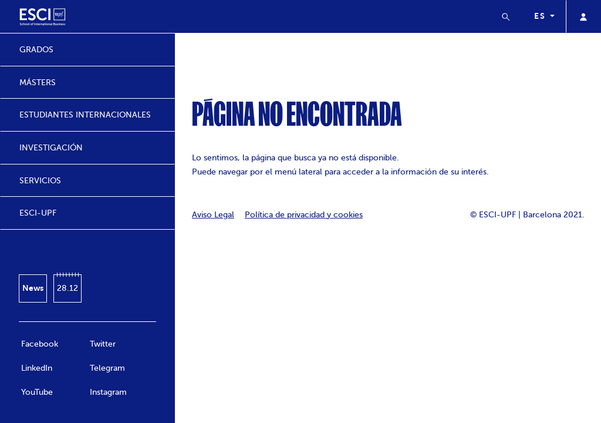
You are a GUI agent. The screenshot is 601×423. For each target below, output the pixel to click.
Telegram (107, 368)
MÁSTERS (37, 82)
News (32, 288)
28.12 (67, 288)
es (541, 16)
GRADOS (36, 49)
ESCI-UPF (37, 213)
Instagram (108, 392)
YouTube (37, 392)
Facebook (39, 344)
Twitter (103, 344)
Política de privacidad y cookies (304, 214)
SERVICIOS (40, 180)
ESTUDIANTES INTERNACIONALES (85, 114)
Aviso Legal (213, 214)
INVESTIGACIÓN (51, 147)
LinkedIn (36, 368)
